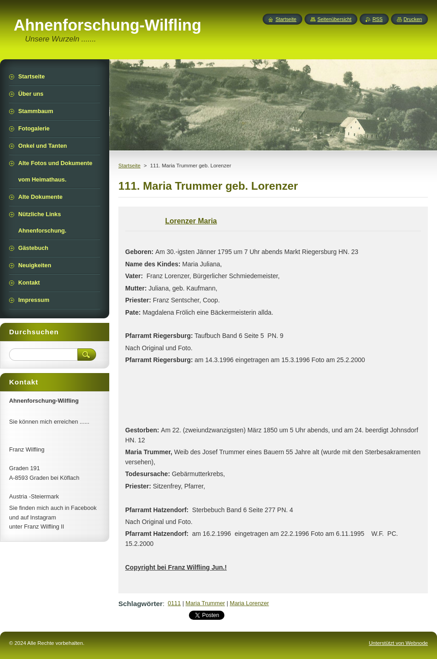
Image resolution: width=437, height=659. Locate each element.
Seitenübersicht (334, 19)
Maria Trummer (205, 603)
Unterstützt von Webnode (398, 643)
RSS (377, 19)
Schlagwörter (140, 603)
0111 (174, 603)
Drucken (413, 19)
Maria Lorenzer (249, 603)
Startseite (129, 165)
